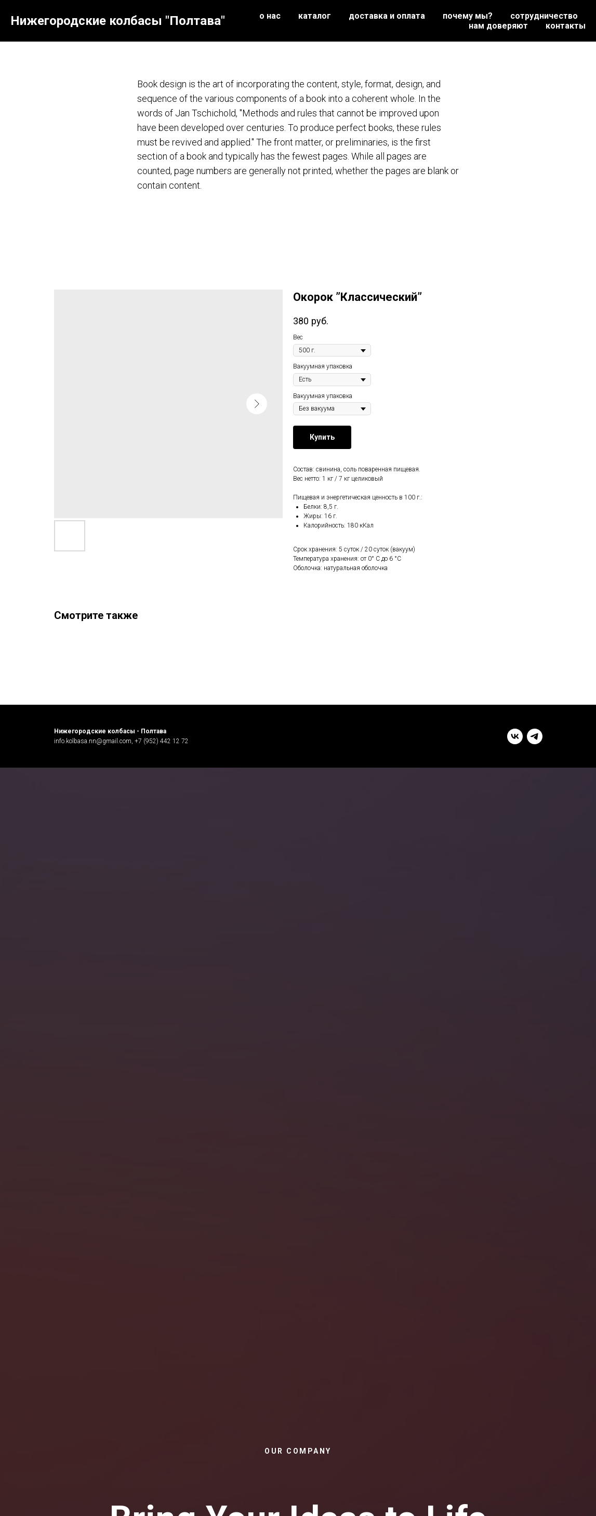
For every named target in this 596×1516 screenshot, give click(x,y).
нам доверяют (498, 26)
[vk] (515, 736)
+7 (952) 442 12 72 (162, 741)
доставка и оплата (387, 16)
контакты (566, 26)
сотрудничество (544, 16)
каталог (314, 16)
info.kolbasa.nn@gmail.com (92, 741)
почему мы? (468, 16)
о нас (270, 16)
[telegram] (534, 736)
